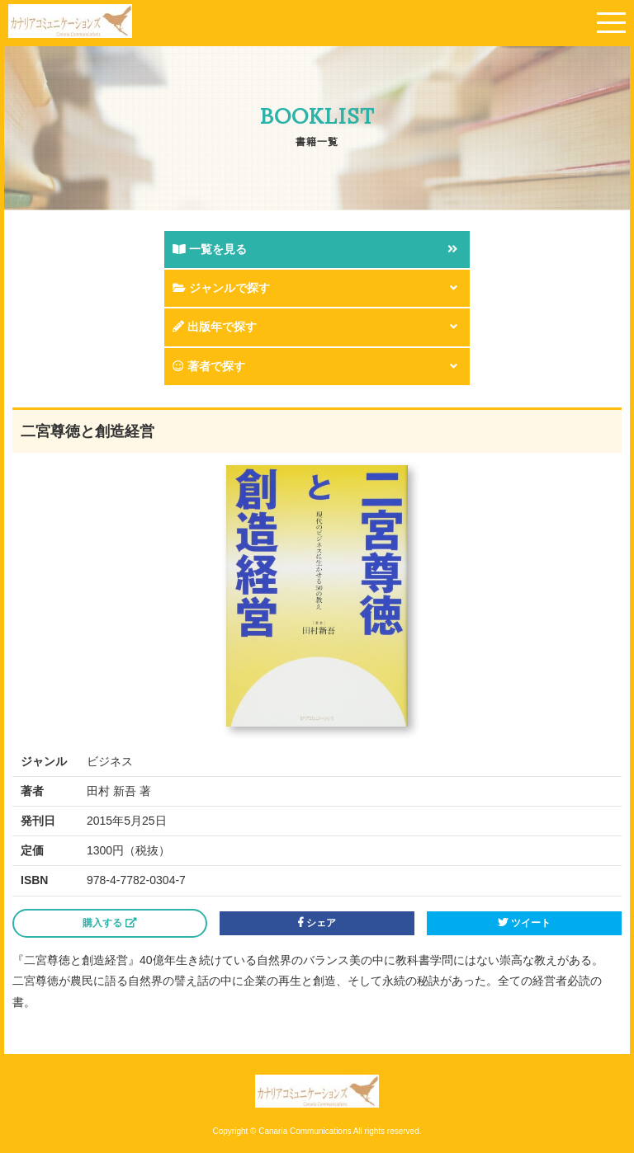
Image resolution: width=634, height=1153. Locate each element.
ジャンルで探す (221, 287)
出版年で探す (215, 326)
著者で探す (209, 366)
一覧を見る (210, 249)
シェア (316, 923)
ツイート (524, 923)
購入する (109, 923)
